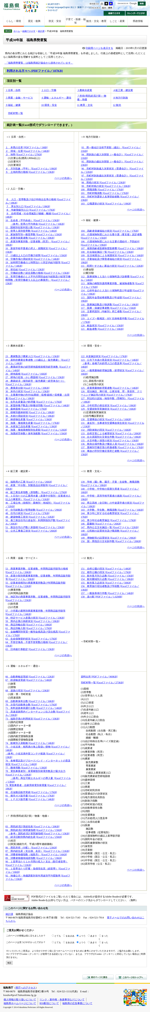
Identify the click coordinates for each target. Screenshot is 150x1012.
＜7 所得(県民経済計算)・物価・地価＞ (27, 816)
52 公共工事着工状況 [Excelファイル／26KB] (31, 530)
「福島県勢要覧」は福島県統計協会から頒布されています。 (38, 62)
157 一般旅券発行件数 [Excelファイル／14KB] (107, 593)
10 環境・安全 (49, 105)
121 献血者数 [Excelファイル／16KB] (102, 329)
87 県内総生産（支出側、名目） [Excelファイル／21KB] (37, 851)
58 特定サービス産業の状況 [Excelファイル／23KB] (34, 617)
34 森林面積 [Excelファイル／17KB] (26, 409)
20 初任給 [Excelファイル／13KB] (24, 269)
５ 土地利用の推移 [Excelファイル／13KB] (29, 172)
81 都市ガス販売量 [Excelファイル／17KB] (29, 795)
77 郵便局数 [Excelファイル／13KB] (26, 767)
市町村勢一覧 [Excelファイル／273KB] (102, 682)
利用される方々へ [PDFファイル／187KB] (35, 70)
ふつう (82, 936)
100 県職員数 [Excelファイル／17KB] (102, 189)
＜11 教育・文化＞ (91, 471)
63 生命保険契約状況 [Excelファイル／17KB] (31, 638)
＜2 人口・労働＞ (15, 188)
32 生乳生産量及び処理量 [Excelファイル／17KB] (33, 402)
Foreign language (69, 7)
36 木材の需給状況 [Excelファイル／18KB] (29, 416)
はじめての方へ (69, 4)
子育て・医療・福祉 (76, 21)
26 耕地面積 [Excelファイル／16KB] (26, 374)
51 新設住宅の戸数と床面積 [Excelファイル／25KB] (34, 527)
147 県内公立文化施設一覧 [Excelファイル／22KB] (109, 527)
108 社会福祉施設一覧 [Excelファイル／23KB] (107, 252)
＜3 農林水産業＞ (15, 345)
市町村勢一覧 (15, 113)
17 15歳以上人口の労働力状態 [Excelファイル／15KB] (36, 255)
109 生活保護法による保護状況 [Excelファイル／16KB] (112, 255)
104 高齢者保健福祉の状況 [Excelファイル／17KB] (109, 231)
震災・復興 (34, 21)
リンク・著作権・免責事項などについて (62, 999)
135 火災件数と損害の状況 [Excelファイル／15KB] (109, 440)
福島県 (11, 6)
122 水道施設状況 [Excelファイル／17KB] (104, 356)
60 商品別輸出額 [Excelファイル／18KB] (28, 624)
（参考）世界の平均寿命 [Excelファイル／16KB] (37, 224)
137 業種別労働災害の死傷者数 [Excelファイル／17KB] (112, 447)
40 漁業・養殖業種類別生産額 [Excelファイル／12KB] (36, 430)
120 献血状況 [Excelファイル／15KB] (102, 325)
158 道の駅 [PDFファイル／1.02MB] (101, 596)
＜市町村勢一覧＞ (91, 641)
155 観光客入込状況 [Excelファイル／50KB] (106, 582)
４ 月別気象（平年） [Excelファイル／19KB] (31, 168)
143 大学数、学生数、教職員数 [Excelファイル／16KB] (112, 510)
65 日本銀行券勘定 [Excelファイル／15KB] (29, 649)
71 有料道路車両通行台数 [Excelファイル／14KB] (33, 708)
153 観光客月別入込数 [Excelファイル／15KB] (107, 575)
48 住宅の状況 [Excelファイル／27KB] (27, 513)
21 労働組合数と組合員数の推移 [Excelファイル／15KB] (37, 273)
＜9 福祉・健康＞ (91, 220)
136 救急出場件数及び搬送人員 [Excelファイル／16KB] (112, 444)
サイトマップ (69, 10)
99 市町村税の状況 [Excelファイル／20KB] (105, 186)
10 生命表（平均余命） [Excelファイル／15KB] (32, 220)
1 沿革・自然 (12, 90)
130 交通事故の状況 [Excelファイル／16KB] (106, 419)
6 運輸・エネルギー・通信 (56, 97)
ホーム (16, 31)
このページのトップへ (131, 977)
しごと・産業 (117, 21)
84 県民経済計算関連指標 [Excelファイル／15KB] (33, 830)
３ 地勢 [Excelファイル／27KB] (23, 154)
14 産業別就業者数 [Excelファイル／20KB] (29, 238)
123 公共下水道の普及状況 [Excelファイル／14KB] (109, 360)
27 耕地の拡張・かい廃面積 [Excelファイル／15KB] (34, 377)
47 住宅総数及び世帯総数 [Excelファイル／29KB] (33, 510)
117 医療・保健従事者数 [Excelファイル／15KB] (108, 308)
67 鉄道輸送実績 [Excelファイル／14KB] (28, 680)
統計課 (41, 31)
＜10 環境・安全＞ (91, 345)
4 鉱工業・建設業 (123, 90)
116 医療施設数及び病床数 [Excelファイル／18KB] (109, 304)
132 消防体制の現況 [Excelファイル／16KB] (106, 430)
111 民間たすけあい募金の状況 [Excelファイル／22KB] (112, 266)
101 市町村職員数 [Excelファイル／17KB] (104, 193)
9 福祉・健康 (12, 105)
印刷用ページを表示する (99, 48)
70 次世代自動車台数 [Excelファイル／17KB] (31, 704)
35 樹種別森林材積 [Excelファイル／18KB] (29, 412)
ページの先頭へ (63, 178)
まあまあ (70, 936)
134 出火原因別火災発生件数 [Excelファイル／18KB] (111, 437)
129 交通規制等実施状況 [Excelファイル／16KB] (108, 409)
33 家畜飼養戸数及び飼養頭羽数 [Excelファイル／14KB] (37, 405)
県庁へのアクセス (26, 987)
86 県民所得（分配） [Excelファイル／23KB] (31, 847)
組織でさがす (114, 13)
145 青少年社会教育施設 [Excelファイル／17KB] (108, 520)
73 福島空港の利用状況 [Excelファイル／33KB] (32, 718)
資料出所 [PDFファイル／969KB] (99, 676)
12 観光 (117, 105)
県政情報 (138, 21)
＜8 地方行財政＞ (91, 136)
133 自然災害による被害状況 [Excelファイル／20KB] (111, 433)
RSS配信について (49, 1003)
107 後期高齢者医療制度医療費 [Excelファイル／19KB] (112, 248)
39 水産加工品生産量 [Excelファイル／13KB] (31, 426)
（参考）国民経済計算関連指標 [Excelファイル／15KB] (38, 833)
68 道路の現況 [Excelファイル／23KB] (27, 690)
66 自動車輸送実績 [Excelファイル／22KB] (29, 676)
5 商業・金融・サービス (19, 97)
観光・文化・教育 (96, 21)
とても (57, 936)
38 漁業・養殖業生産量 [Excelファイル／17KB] (32, 423)
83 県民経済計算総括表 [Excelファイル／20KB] (32, 826)
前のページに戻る (98, 977)
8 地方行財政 (120, 97)
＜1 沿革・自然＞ (16, 136)
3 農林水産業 (84, 90)
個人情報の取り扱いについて (20, 999)
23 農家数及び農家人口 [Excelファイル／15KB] (32, 356)
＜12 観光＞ (88, 558)
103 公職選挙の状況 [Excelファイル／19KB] (106, 203)
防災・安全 (55, 21)
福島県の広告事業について (77, 1003)
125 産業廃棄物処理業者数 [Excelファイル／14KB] (109, 388)
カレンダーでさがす (136, 13)
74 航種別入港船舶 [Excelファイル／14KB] (29, 743)
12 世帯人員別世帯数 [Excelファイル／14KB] (31, 231)
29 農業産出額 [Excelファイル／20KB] (27, 388)
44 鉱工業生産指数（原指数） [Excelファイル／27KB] (36, 492)
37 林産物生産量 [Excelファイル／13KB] (28, 419)
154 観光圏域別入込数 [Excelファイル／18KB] (107, 579)
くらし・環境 (13, 21)
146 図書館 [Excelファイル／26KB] (101, 523)
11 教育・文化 (84, 105)
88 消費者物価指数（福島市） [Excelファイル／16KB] (36, 854)
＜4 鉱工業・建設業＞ (17, 471)
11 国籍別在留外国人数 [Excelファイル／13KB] (32, 227)
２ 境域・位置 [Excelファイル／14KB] (27, 151)
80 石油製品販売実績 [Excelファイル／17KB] (31, 792)
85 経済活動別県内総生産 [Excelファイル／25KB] (33, 837)
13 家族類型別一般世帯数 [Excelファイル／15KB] (33, 234)
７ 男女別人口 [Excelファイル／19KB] (28, 206)
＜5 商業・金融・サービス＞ (21, 558)
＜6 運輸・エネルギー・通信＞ (22, 666)
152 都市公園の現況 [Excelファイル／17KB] (106, 572)
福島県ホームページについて (20, 1003)
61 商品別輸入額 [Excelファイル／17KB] (28, 628)
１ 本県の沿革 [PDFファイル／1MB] (26, 147)
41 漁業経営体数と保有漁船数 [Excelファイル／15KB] (36, 433)
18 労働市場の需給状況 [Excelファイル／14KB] (32, 259)
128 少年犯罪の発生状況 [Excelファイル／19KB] (108, 405)
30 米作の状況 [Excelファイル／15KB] (27, 391)
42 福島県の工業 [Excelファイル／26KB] (28, 481)
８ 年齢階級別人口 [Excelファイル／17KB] (30, 210)
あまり (93, 936)
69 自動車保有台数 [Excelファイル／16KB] (29, 701)
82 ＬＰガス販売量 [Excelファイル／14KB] (29, 799)
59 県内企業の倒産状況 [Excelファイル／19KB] (32, 621)
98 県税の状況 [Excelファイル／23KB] (103, 182)
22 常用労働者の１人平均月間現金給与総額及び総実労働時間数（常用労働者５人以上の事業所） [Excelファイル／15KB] (37, 280)
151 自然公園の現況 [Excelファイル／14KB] (106, 568)
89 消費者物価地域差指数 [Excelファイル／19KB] (33, 858)
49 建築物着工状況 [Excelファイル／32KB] (29, 517)
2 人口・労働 (48, 90)
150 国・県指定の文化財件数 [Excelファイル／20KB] (111, 541)
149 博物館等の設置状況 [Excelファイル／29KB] (108, 538)
